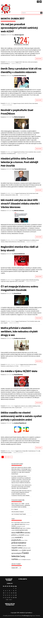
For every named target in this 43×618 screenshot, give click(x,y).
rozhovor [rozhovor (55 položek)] (25, 548)
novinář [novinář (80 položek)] (21, 535)
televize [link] (3, 185)
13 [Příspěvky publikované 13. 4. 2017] (9, 593)
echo (19, 406)
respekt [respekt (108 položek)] (14, 548)
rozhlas (20, 281)
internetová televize (28, 364)
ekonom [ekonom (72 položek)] (17, 524)
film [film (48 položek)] (24, 524)
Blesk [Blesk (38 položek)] (12, 522)
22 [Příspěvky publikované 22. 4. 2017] (13, 595)
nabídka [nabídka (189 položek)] (20, 532)
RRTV (23, 281)
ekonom (23, 406)
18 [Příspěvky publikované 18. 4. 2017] (5, 595)
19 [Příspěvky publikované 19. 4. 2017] (7, 595)
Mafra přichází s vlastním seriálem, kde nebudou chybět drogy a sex (19, 331)
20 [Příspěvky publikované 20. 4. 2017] (9, 595)
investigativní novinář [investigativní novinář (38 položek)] (20, 526)
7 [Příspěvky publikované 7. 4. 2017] (11, 591)
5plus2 (16, 509)
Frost (26, 152)
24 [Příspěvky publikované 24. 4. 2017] (3, 597)
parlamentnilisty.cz (5, 63)
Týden (12, 406)
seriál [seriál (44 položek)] (29, 548)
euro (27, 406)
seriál (7, 366)
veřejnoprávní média (10, 195)
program (23, 279)
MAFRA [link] (3, 356)
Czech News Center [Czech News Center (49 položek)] (19, 522)
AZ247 (20, 62)
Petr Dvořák (29, 193)
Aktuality (8, 62)
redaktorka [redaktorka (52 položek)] (14, 545)
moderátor (30, 152)
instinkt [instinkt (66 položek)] (13, 526)
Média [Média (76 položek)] (13, 533)
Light (12, 152)
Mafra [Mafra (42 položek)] (24, 528)
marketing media (36, 406)
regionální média (5, 281)
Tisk (12, 103)
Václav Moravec (21, 241)
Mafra (35, 364)
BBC (27, 451)
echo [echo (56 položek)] (28, 522)
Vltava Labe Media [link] (18, 89)
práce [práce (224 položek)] (14, 542)
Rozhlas (13, 280)
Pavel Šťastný (18, 374)
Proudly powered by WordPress (12, 615)
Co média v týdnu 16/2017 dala (19, 371)
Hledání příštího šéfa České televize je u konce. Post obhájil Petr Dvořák (19, 162)
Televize (13, 193)
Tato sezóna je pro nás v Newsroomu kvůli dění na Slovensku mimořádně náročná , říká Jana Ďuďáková (21, 486)
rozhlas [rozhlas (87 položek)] (20, 548)
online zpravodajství (32, 62)
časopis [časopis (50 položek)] (24, 559)
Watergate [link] (7, 131)
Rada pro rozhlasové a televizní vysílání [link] (23, 269)
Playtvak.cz (3, 366)
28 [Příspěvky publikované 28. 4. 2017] (11, 597)
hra (31, 240)
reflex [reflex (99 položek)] (19, 545)
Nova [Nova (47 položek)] (17, 535)
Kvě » (10, 599)
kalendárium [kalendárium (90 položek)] (15, 528)
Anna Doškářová (19, 254)
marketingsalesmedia (6, 407)
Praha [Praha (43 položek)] (26, 540)
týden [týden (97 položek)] (24, 550)
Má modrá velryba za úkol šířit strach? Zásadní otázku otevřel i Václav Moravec (20, 203)
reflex (13, 407)
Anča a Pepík (22, 451)
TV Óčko (16, 366)
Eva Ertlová (17, 293)
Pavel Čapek (22, 514)
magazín (5, 322)
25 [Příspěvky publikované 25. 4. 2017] (5, 597)
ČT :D (37, 451)
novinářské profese (11, 153)
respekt (16, 407)
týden (20, 407)
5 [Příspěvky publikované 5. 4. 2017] (7, 591)
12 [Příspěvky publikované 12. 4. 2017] (7, 593)
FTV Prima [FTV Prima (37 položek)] (27, 524)
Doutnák (32, 321)
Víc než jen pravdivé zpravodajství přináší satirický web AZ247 (19, 28)
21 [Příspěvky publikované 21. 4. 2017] (11, 595)
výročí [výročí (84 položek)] (29, 550)
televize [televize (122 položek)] (14, 550)
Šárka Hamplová (19, 117)
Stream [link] (3, 358)
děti (39, 451)
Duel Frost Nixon (21, 152)
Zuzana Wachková (20, 75)
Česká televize (22, 193)
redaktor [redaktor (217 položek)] (22, 542)
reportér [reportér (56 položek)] (24, 545)
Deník (22, 103)
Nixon (35, 152)
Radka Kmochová (19, 338)
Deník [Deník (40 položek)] (25, 522)
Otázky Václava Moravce (11, 241)
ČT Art (28, 321)
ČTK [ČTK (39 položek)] (21, 559)
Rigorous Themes (35, 615)
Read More (38, 58)
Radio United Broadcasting (32, 279)
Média (16, 240)
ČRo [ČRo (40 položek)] (19, 559)
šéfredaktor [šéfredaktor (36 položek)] (28, 559)
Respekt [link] (32, 396)
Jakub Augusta (19, 35)
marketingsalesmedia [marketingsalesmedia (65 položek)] (21, 530)
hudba (35, 321)
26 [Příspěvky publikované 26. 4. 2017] (7, 597)
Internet (13, 62)
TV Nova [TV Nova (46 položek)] (20, 550)
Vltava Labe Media (33, 103)
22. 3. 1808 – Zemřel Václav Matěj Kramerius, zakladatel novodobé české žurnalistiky (20, 505)
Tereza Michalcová (20, 169)
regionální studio (14, 281)
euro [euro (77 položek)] (21, 524)
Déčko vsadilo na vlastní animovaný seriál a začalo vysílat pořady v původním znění (21, 416)
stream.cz (11, 366)
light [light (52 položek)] (21, 528)
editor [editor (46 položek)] (12, 524)
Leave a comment (16, 63)
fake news (24, 62)
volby (16, 195)
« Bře (7, 599)
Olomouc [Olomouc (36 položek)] (22, 540)
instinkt (29, 406)
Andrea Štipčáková (20, 423)
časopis (19, 103)
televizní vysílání (8, 452)
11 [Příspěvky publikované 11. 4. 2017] (5, 593)
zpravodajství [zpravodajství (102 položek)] (16, 553)
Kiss (20, 279)
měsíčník (26, 103)
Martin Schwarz (19, 210)
